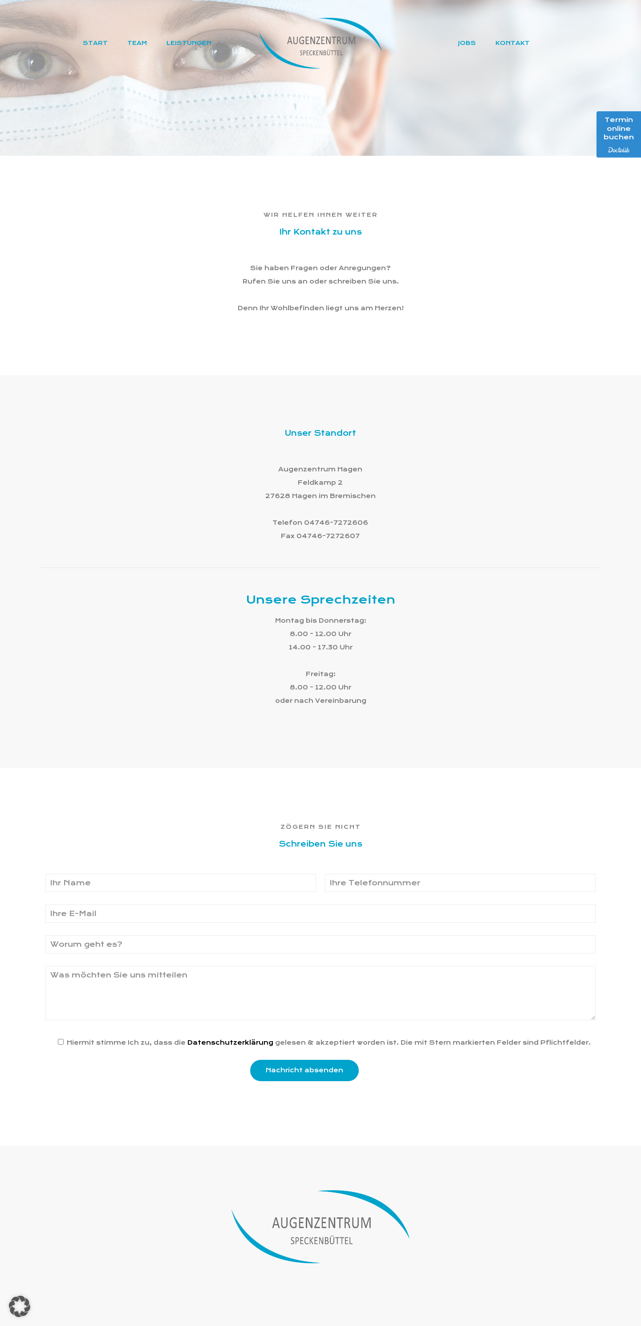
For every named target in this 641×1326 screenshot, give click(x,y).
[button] (19, 1306)
